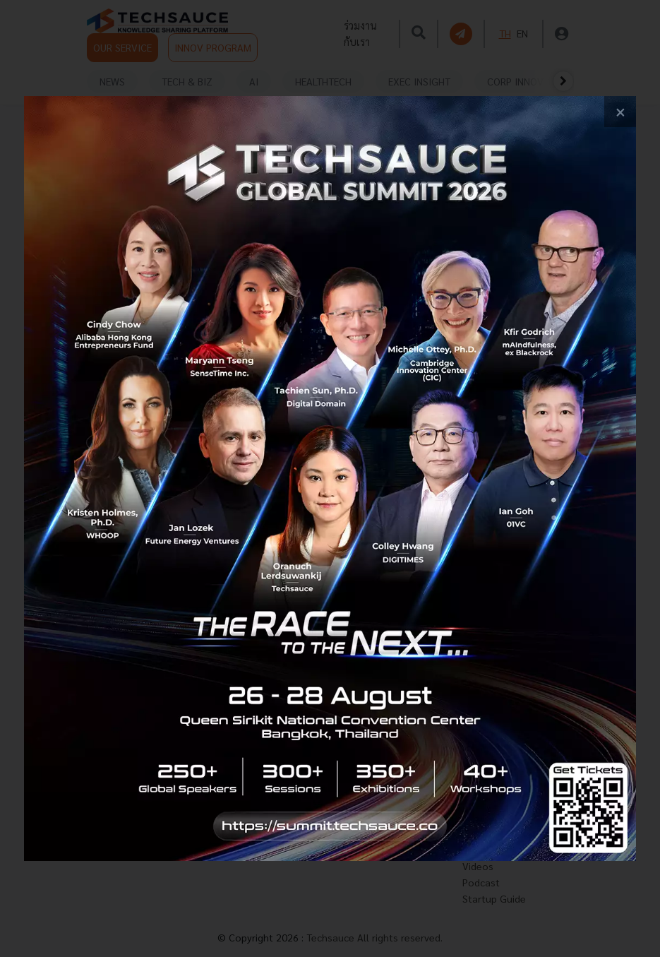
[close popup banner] (620, 112)
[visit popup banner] (330, 479)
